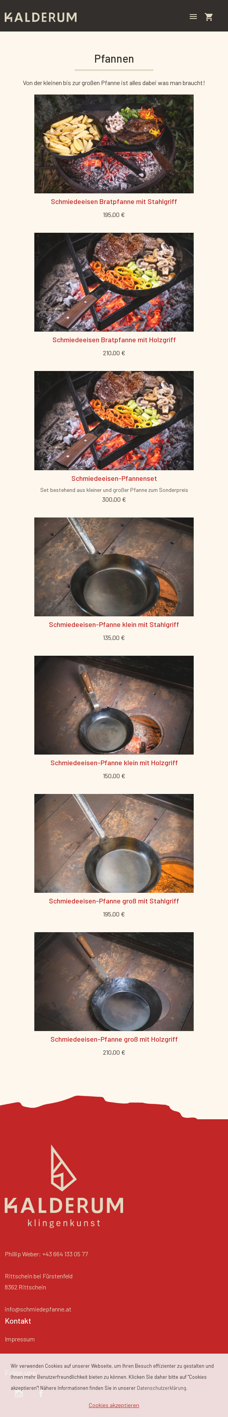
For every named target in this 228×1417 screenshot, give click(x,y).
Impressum (20, 1339)
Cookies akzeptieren (114, 1405)
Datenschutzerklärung (161, 1388)
